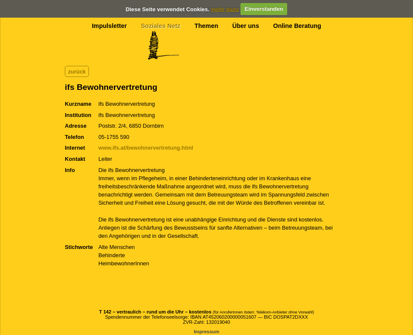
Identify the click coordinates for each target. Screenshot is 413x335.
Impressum (206, 331)
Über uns (245, 25)
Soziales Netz (160, 25)
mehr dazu (225, 9)
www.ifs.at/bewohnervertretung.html (145, 147)
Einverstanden (264, 9)
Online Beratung (297, 25)
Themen (206, 25)
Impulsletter (109, 25)
